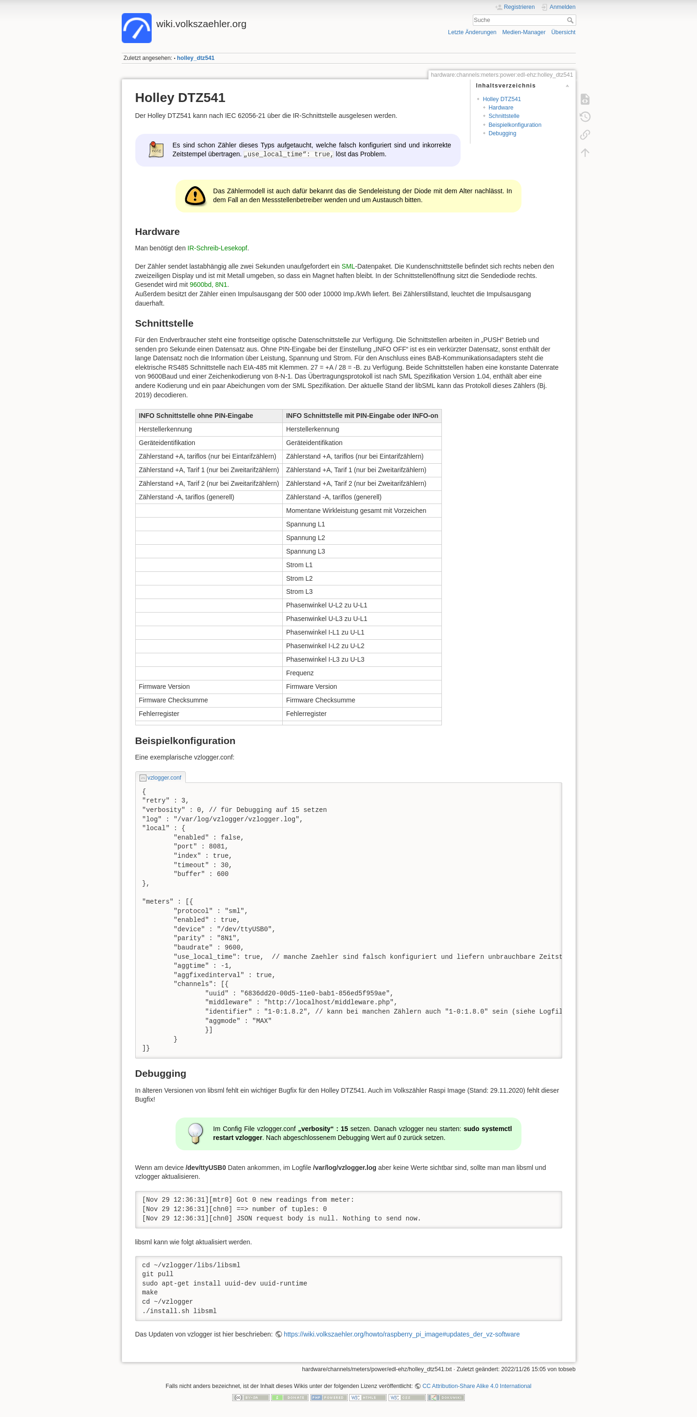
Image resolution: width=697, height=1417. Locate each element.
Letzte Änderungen (472, 32)
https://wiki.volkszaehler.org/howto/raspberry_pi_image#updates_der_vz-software (402, 1334)
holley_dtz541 (195, 58)
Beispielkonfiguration (515, 125)
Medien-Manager (524, 32)
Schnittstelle (504, 116)
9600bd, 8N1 (208, 284)
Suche (571, 20)
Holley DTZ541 (502, 99)
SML (348, 266)
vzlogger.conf (164, 777)
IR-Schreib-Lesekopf (218, 248)
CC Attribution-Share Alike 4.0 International (476, 1386)
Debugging (502, 133)
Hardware (501, 107)
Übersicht (563, 32)
